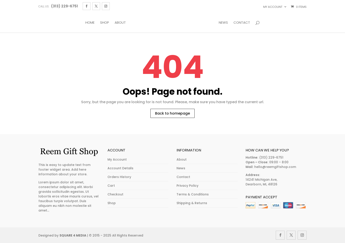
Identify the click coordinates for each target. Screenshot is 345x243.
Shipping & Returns (192, 203)
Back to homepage (172, 113)
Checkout (115, 194)
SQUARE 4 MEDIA (72, 235)
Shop (104, 23)
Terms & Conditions (193, 194)
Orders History (119, 177)
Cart (111, 185)
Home (90, 23)
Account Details (120, 168)
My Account (117, 159)
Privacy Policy (187, 185)
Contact (242, 23)
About (120, 23)
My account (272, 7)
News (223, 23)
